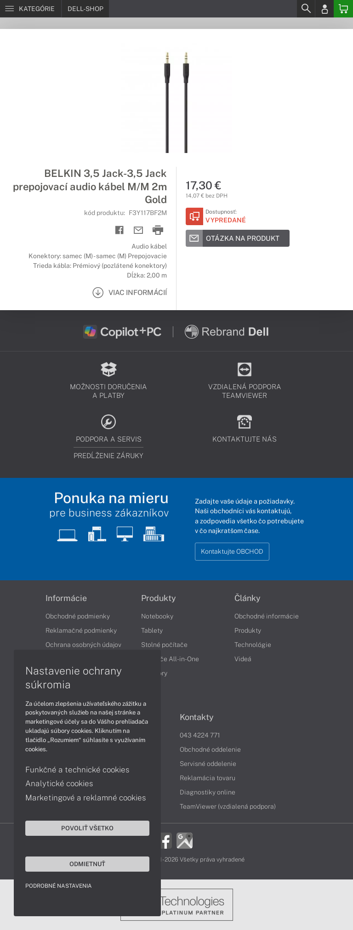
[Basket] (343, 8)
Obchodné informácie (266, 616)
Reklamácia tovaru (207, 778)
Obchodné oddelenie (210, 749)
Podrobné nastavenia (58, 886)
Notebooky (157, 616)
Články (247, 598)
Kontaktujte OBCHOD (232, 551)
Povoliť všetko (87, 828)
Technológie (252, 644)
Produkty (158, 598)
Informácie (66, 598)
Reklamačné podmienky (81, 630)
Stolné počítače (164, 644)
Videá (242, 659)
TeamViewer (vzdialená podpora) (228, 806)
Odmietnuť (87, 864)
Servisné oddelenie (208, 763)
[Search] (305, 8)
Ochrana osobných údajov (83, 644)
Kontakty (197, 717)
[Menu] (30, 8)
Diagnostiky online (207, 792)
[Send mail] (139, 230)
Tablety (152, 630)
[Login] (324, 8)
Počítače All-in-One (170, 659)
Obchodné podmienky (78, 616)
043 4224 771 (200, 735)
